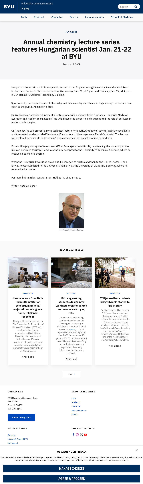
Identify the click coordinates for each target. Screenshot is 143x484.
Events (74, 17)
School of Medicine (122, 17)
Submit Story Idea (23, 419)
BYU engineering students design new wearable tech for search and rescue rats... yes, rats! (71, 305)
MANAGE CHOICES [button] (71, 468)
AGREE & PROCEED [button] (71, 478)
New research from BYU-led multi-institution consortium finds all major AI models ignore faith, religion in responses (28, 309)
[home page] (9, 6)
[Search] (129, 6)
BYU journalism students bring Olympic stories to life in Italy (115, 303)
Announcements (94, 17)
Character (57, 17)
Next (72, 375)
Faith (24, 17)
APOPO (72, 329)
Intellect (39, 17)
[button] (137, 450)
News (25, 8)
